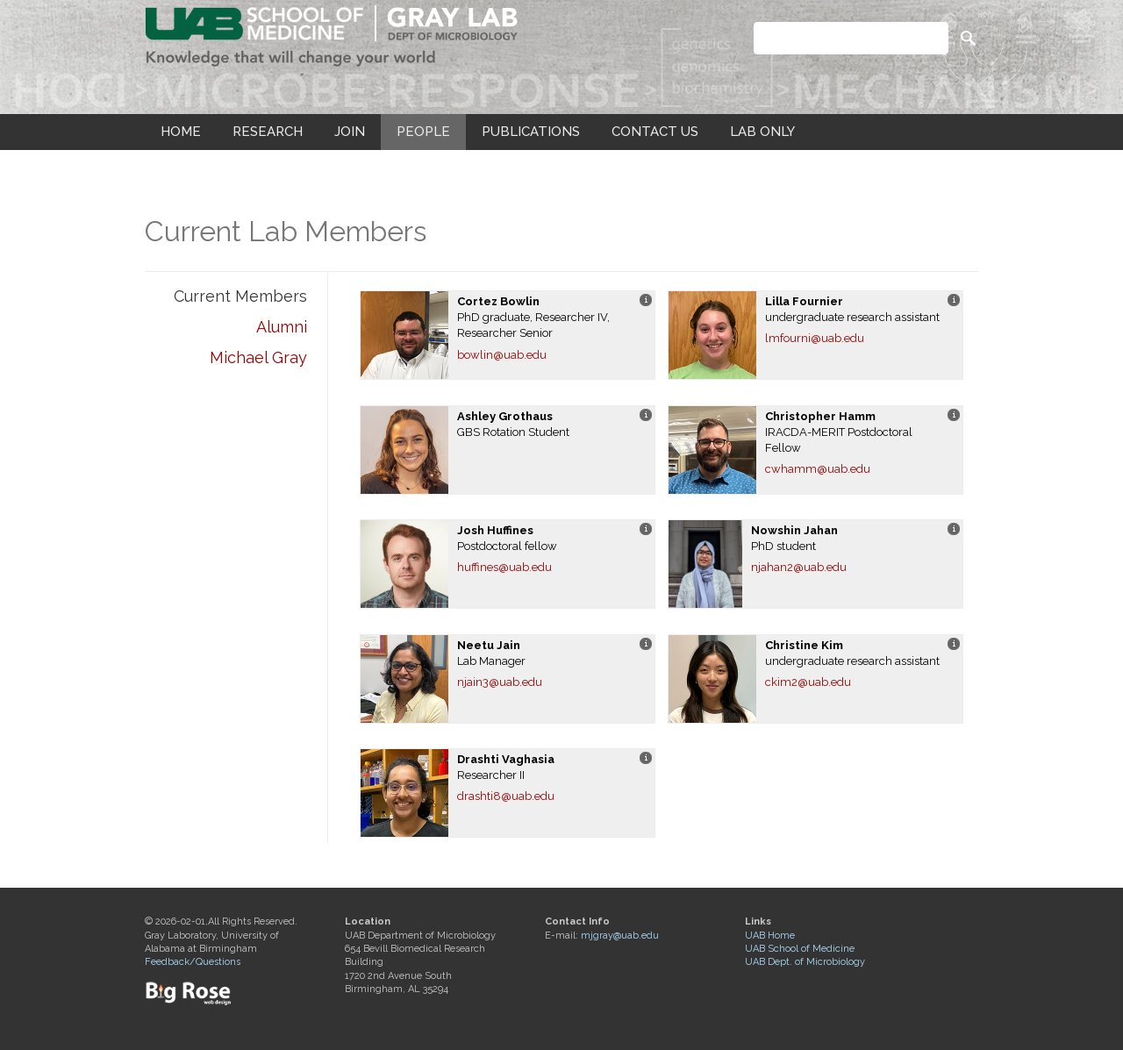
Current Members (240, 296)
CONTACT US (655, 131)
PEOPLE (423, 131)
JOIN (349, 131)
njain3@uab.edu (499, 682)
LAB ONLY (762, 131)
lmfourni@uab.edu (814, 338)
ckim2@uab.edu (808, 682)
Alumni (281, 327)
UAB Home (770, 935)
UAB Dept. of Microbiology (805, 962)
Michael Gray (258, 357)
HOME (181, 131)
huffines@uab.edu (504, 567)
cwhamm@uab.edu (817, 468)
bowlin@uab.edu (502, 354)
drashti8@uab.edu (505, 796)
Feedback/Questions (192, 962)
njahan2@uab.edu (799, 567)
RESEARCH (267, 131)
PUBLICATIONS (531, 131)
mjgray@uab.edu (620, 935)
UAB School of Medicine (800, 948)
